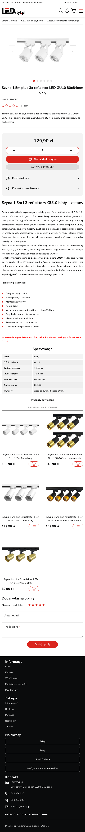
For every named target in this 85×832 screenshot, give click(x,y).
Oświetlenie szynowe (32, 20)
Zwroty (9, 726)
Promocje (28, 2)
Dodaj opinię (42, 644)
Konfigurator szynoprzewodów (42, 768)
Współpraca (11, 678)
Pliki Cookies (11, 690)
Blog (42, 750)
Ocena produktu (12, 605)
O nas (8, 666)
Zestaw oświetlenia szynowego (63, 20)
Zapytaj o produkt (42, 167)
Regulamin (10, 720)
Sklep (43, 741)
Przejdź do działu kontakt (22, 814)
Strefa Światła (42, 759)
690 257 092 (17, 800)
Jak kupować (11, 703)
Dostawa (9, 709)
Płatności (9, 715)
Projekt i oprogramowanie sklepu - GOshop (27, 826)
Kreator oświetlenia (11, 2)
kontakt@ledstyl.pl (20, 806)
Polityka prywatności (15, 684)
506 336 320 (17, 793)
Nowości (38, 2)
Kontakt (9, 672)
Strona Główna (9, 20)
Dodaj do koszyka (45, 159)
